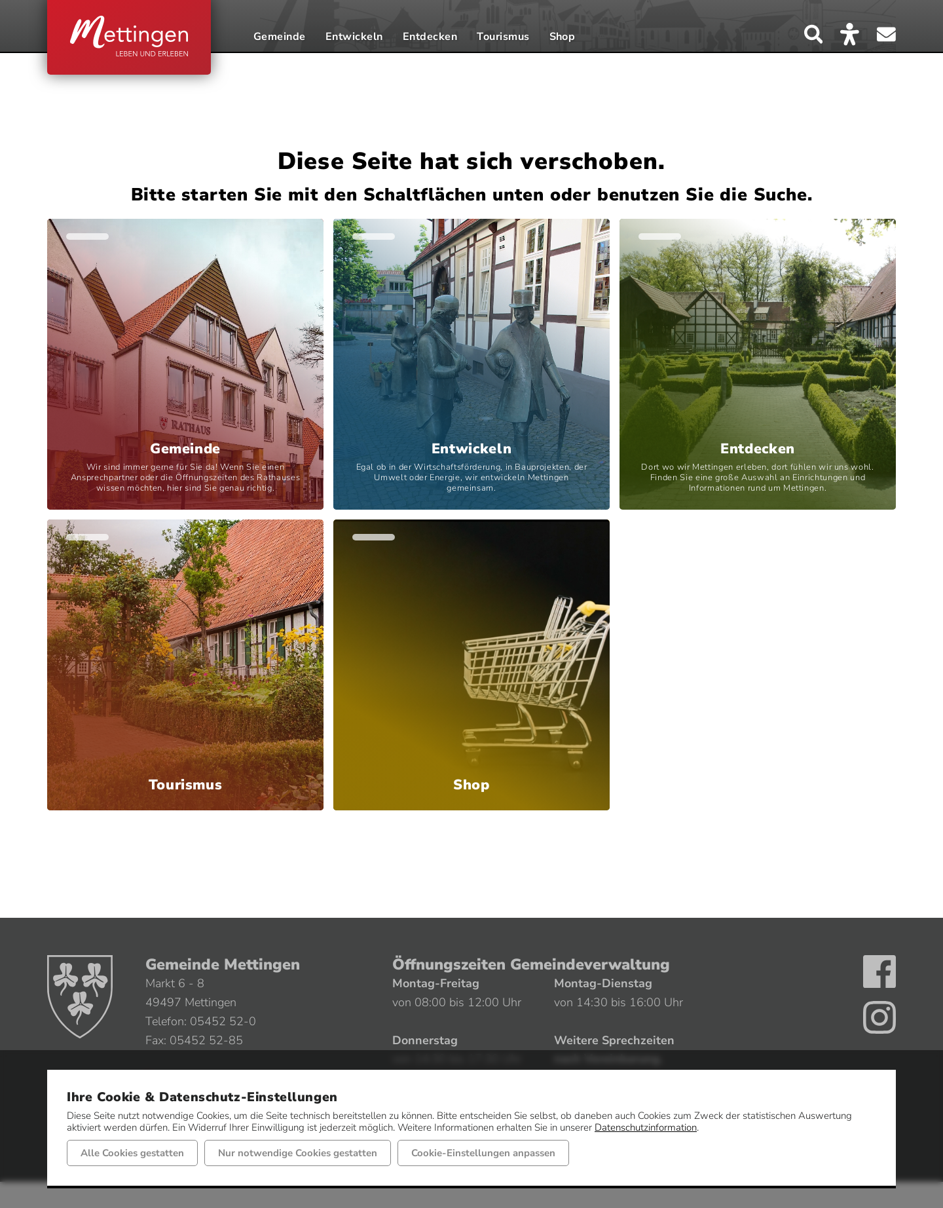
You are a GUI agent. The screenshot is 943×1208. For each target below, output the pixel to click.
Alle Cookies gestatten (132, 1153)
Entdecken (430, 37)
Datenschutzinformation (646, 1127)
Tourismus (503, 37)
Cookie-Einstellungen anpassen (483, 1153)
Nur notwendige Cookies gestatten (297, 1153)
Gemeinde (279, 37)
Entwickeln (354, 37)
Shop (562, 37)
